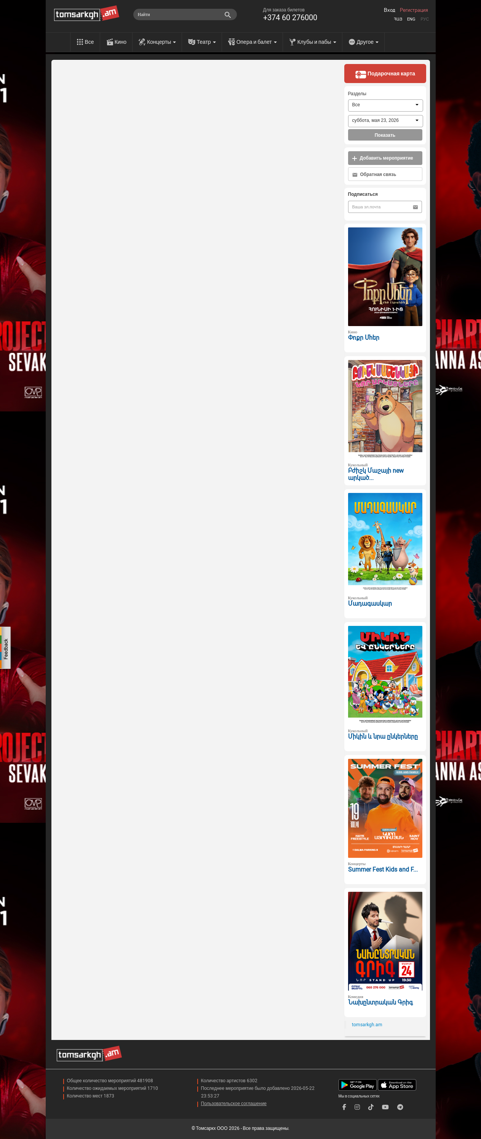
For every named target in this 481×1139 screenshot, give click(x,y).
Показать (385, 135)
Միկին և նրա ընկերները (383, 736)
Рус (424, 19)
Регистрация (414, 10)
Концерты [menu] (161, 42)
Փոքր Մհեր (363, 337)
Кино (121, 42)
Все (89, 42)
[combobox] (385, 105)
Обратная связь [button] (374, 175)
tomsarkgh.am (367, 1024)
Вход (389, 10)
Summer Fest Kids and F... (383, 869)
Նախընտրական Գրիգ (380, 1002)
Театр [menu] (206, 42)
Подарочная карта (385, 74)
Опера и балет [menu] (257, 42)
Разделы (357, 93)
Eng (411, 19)
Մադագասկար (370, 603)
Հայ (398, 19)
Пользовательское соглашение (234, 1103)
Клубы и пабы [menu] (316, 42)
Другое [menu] (368, 42)
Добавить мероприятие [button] (382, 158)
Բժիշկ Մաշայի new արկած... (376, 474)
